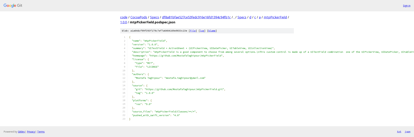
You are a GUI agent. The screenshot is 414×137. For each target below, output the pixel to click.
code (123, 17)
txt (399, 131)
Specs (154, 17)
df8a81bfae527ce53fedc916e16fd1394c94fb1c (196, 17)
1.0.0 (123, 22)
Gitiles (21, 131)
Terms (41, 131)
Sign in (406, 5)
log (202, 30)
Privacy (31, 131)
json (407, 131)
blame (212, 30)
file (193, 30)
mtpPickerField (275, 17)
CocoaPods (138, 17)
